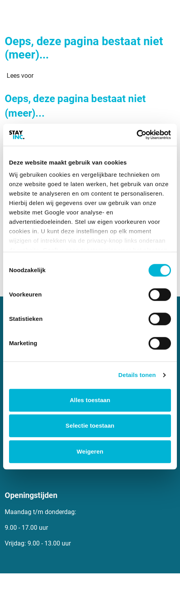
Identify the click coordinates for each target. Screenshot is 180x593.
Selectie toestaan (90, 425)
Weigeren (90, 451)
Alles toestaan (90, 400)
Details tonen (137, 375)
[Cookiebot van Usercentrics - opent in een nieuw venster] (136, 135)
